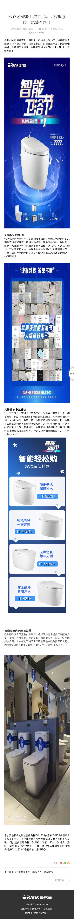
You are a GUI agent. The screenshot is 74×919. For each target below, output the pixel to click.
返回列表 (59, 880)
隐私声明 (25, 909)
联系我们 (47, 909)
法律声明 (36, 909)
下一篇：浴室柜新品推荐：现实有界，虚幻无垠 (28, 872)
